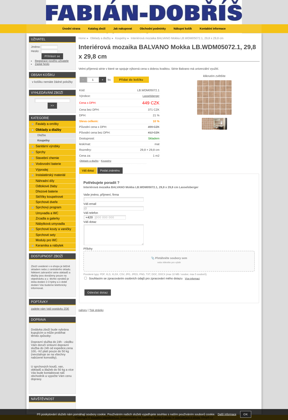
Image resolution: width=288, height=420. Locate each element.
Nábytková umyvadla (50, 223)
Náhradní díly (45, 180)
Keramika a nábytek (49, 245)
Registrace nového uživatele (52, 61)
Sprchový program (48, 207)
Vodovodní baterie (48, 163)
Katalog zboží (96, 28)
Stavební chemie (47, 158)
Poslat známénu (110, 170)
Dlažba (41, 135)
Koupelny (106, 161)
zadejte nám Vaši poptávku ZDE (50, 308)
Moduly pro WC (46, 240)
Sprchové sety (45, 235)
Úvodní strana (71, 28)
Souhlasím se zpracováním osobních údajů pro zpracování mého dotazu (135, 278)
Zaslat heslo (42, 64)
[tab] (88, 170)
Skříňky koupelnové (49, 196)
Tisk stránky (96, 310)
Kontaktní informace (213, 28)
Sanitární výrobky (48, 146)
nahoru (83, 310)
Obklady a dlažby (89, 161)
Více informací (192, 278)
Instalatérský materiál (50, 175)
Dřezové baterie (47, 191)
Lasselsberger (151, 96)
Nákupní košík (183, 28)
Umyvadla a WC (47, 213)
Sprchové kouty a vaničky (53, 229)
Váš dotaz (88, 170)
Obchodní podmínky (153, 28)
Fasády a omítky (47, 124)
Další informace (227, 414)
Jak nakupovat (122, 28)
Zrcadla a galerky (48, 218)
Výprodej (42, 169)
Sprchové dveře (47, 202)
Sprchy (40, 152)
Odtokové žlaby (46, 186)
